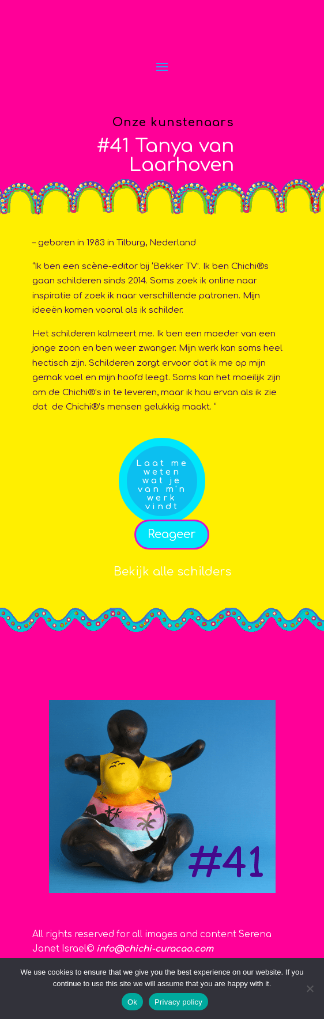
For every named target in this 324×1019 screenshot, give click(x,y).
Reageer (172, 534)
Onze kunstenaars (173, 122)
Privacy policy (178, 1002)
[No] (309, 988)
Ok (132, 1002)
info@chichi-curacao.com (154, 949)
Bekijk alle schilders (172, 571)
